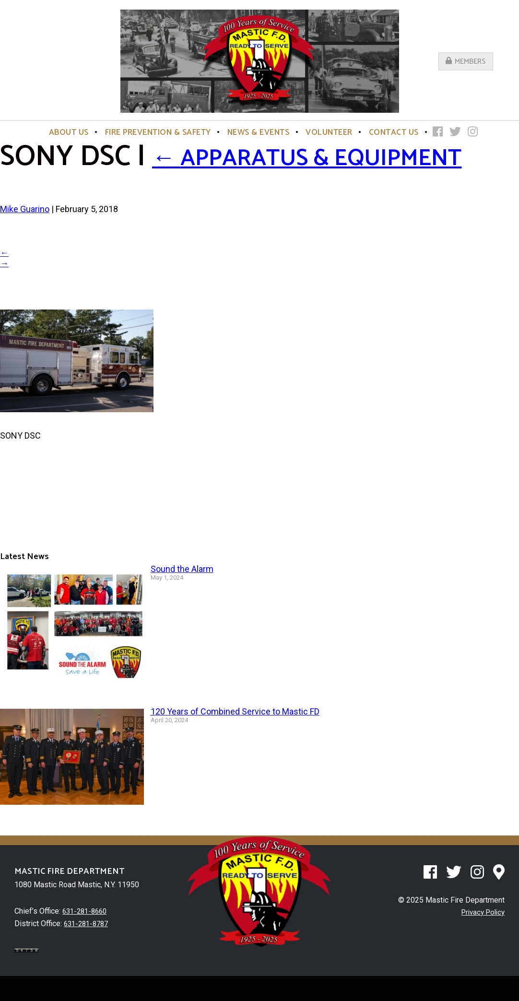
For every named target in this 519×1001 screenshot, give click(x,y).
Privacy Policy (481, 938)
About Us (69, 132)
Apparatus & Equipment (187, 170)
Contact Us (394, 132)
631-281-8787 (88, 949)
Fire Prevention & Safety (158, 132)
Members (466, 61)
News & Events (258, 132)
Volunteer (329, 132)
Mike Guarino (24, 235)
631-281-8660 (86, 937)
